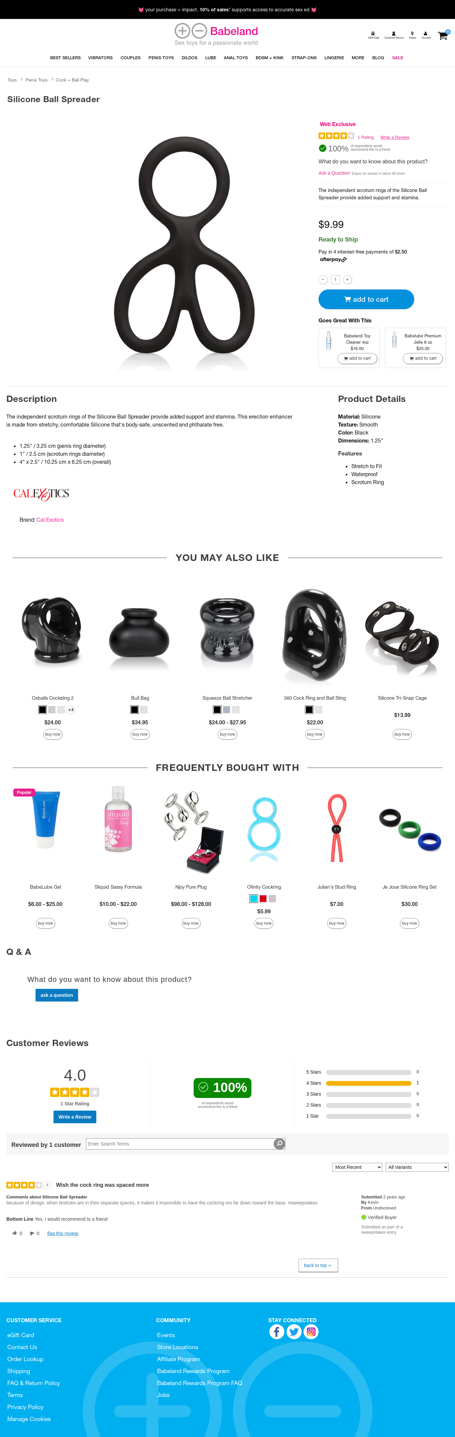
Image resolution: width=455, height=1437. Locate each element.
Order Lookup (25, 1358)
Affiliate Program (178, 1358)
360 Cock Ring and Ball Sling (315, 698)
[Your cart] (442, 35)
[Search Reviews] (185, 1144)
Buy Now (52, 734)
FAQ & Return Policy (33, 1382)
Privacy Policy (25, 1406)
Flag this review (62, 1233)
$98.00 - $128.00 (191, 904)
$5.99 (264, 911)
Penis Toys (36, 80)
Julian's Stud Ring (337, 887)
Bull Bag (140, 698)
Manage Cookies (29, 1418)
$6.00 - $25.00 (45, 904)
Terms (15, 1394)
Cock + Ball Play (72, 80)
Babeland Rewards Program (193, 1370)
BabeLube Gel (45, 887)
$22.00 (315, 722)
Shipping (18, 1370)
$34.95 (140, 722)
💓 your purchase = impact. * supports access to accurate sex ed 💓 (227, 10)
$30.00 (410, 904)
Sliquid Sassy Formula (118, 887)
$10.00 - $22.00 (118, 904)
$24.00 (53, 722)
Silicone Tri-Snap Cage (402, 698)
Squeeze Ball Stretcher (227, 698)
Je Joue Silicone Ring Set (410, 887)
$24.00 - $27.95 (227, 722)
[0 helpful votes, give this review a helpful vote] (16, 1233)
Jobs (163, 1394)
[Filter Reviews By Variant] (417, 1167)
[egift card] (373, 35)
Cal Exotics (50, 519)
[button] (42, 709)
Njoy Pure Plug (191, 887)
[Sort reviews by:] (357, 1167)
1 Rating (366, 137)
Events (166, 1335)
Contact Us (22, 1347)
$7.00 (336, 904)
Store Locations (177, 1347)
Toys (12, 80)
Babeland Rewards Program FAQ (199, 1382)
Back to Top (318, 1265)
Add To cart (366, 299)
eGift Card (20, 1335)
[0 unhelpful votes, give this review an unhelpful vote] (33, 1233)
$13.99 (402, 715)
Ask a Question (334, 173)
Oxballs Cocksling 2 (53, 698)
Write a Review (394, 137)
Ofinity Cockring (264, 887)
